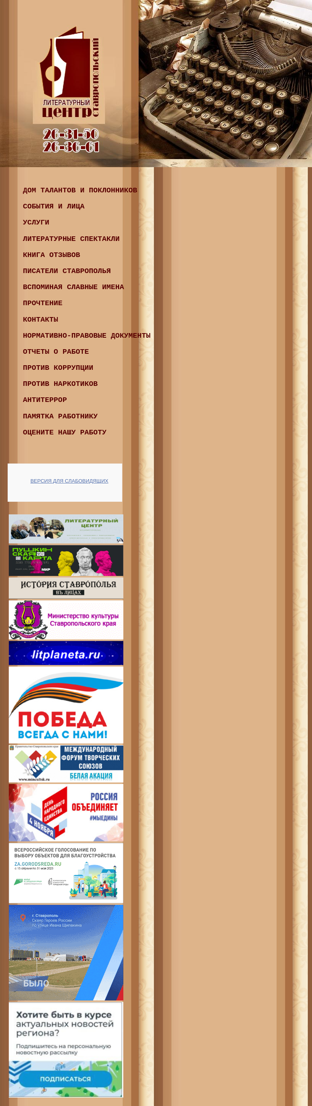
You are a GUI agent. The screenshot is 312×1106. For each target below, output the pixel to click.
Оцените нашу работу (65, 432)
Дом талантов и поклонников (80, 190)
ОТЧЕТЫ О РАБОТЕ (56, 352)
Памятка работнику (60, 416)
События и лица (53, 206)
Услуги (36, 222)
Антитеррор (45, 400)
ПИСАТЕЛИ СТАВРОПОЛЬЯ (67, 271)
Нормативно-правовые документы (86, 336)
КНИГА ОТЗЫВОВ (51, 255)
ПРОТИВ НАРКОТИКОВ (60, 384)
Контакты (40, 320)
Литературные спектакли (71, 239)
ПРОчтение (43, 303)
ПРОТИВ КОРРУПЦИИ (58, 368)
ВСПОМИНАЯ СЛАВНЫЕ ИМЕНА (73, 287)
